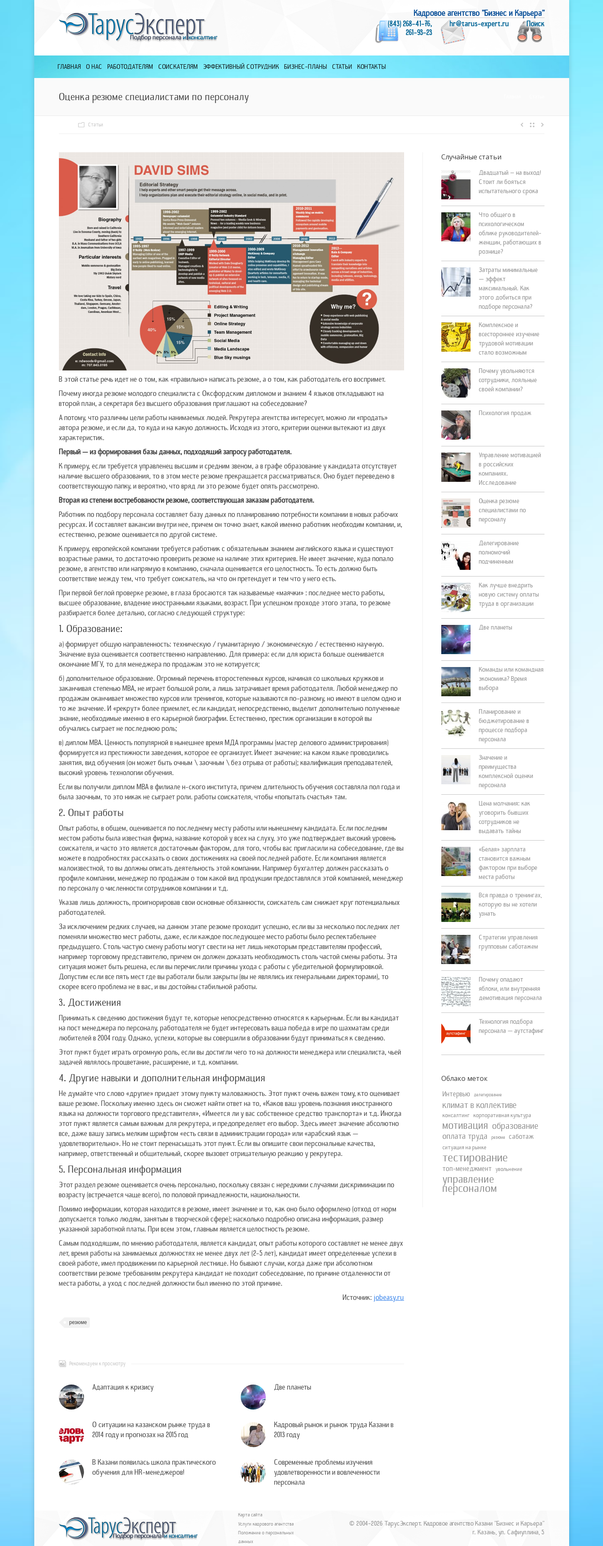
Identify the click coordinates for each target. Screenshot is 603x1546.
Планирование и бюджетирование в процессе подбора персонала (504, 725)
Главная (512, 97)
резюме (78, 1322)
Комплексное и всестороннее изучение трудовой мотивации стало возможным (509, 339)
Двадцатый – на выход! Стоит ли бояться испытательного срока (510, 181)
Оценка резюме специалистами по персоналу (502, 510)
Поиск (535, 24)
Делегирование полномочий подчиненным (499, 552)
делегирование (488, 1095)
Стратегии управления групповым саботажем (508, 942)
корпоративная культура (502, 1115)
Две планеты (292, 1387)
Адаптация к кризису (123, 1387)
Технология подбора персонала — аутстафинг (511, 1026)
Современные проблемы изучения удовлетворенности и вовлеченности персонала (327, 1472)
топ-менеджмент (467, 1169)
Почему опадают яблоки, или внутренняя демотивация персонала (510, 988)
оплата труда (465, 1136)
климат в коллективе (480, 1105)
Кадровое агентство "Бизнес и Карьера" (479, 13)
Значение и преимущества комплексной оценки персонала (506, 771)
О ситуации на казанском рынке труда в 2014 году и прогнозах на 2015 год (151, 1430)
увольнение (509, 1169)
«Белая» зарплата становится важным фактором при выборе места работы (508, 863)
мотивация (466, 1125)
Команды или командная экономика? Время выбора (511, 678)
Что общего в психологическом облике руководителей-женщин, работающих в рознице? (510, 233)
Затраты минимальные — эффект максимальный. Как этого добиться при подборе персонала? (508, 288)
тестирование (475, 1157)
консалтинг (456, 1115)
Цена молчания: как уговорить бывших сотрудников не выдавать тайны (504, 817)
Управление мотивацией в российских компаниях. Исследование (510, 469)
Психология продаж (505, 413)
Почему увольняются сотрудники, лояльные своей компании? (508, 380)
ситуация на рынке (464, 1147)
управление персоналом (470, 1184)
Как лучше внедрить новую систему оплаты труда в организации (509, 594)
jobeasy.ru (389, 1298)
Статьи (536, 97)
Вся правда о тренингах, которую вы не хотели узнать (510, 904)
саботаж (521, 1137)
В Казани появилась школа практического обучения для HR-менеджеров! (154, 1467)
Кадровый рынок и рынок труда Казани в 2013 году (334, 1430)
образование (515, 1126)
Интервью (456, 1094)
